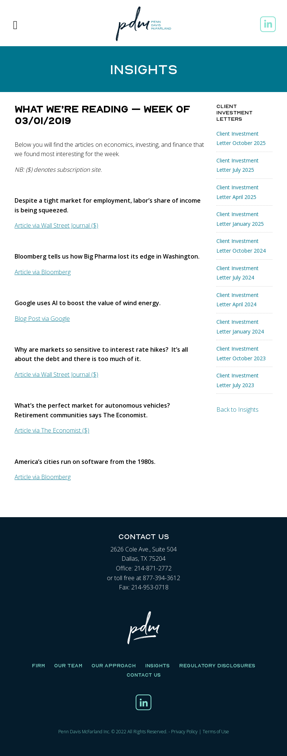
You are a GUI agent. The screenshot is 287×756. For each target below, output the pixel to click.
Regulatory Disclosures (217, 665)
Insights (157, 665)
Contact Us (144, 675)
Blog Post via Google (42, 318)
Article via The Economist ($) (52, 430)
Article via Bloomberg (43, 272)
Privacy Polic (183, 731)
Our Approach (114, 665)
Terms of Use (216, 731)
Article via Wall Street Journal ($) (56, 225)
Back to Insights (237, 409)
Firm (38, 665)
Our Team (68, 665)
